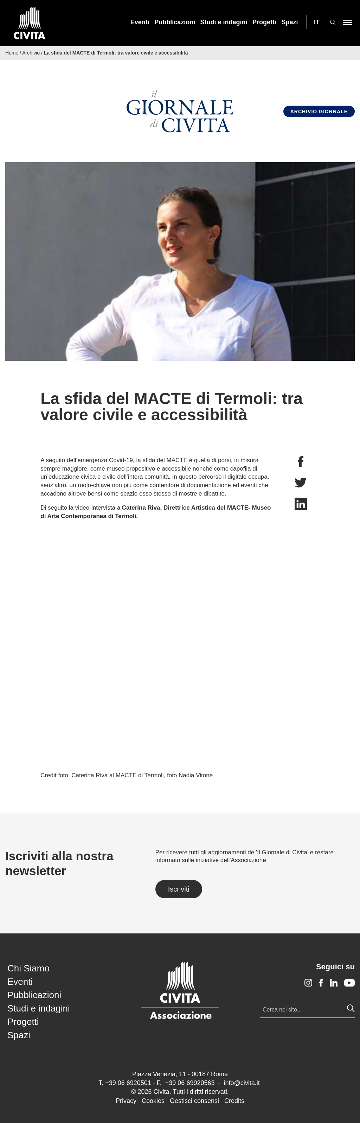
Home (11, 53)
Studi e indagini (224, 22)
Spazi (290, 22)
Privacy (126, 1100)
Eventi (139, 22)
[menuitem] (140, 22)
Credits (234, 1100)
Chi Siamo (28, 968)
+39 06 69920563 (190, 1082)
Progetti (264, 22)
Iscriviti (178, 889)
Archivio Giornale (319, 111)
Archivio (31, 53)
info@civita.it (241, 1082)
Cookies (153, 1100)
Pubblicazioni (174, 22)
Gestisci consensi (194, 1100)
